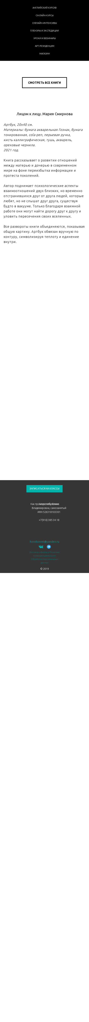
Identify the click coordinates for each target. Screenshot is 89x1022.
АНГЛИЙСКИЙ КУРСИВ (45, 7)
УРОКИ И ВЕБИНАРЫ (44, 38)
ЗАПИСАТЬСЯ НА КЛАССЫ (44, 488)
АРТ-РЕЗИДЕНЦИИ (44, 46)
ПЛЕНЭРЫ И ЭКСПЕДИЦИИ (44, 30)
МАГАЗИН (44, 53)
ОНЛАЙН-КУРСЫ (45, 15)
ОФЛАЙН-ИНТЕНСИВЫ (44, 23)
